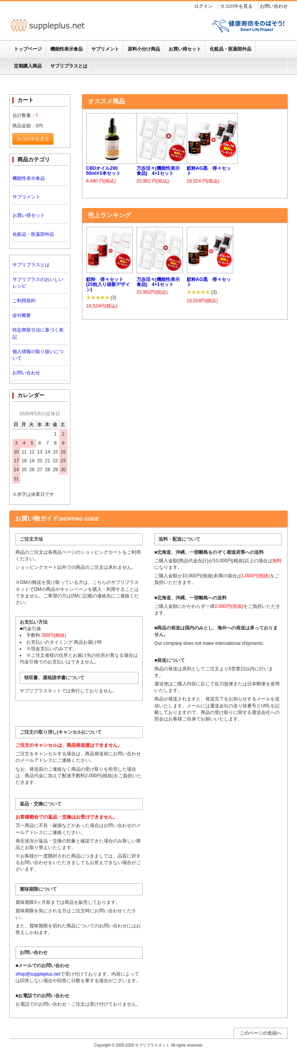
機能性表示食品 (66, 49)
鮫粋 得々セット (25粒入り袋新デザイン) (108, 284)
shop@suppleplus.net (37, 974)
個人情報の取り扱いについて (37, 355)
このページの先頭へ (261, 1033)
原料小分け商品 (144, 49)
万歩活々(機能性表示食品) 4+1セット (158, 171)
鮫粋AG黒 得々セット (209, 171)
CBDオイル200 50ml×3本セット (103, 171)
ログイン (203, 6)
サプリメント (105, 49)
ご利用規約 (24, 300)
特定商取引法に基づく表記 (37, 333)
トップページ (28, 49)
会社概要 (21, 315)
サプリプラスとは (68, 66)
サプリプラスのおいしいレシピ (37, 283)
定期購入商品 (28, 66)
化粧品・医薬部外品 (230, 49)
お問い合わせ (274, 6)
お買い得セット (185, 49)
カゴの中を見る (236, 6)
